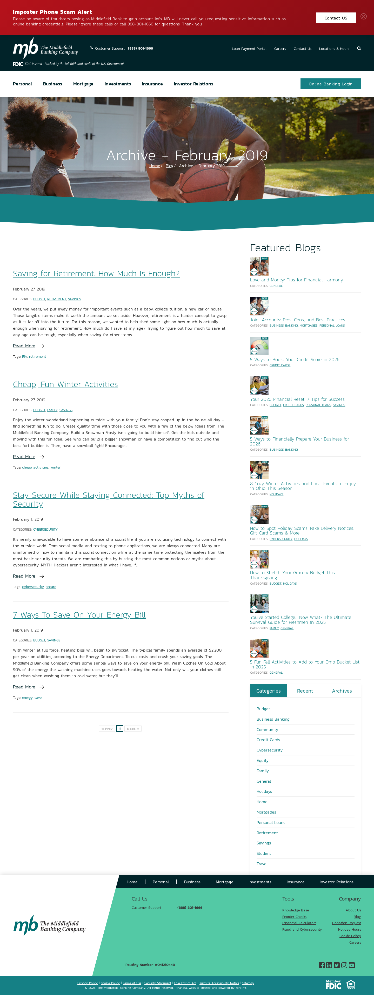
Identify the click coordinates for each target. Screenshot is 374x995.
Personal (22, 83)
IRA (24, 356)
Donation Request (346, 922)
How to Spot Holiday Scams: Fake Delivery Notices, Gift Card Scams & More (302, 530)
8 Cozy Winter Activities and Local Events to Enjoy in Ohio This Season (303, 486)
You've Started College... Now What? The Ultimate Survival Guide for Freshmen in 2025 (300, 619)
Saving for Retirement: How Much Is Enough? (96, 273)
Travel (262, 863)
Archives (342, 691)
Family (52, 409)
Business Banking (284, 325)
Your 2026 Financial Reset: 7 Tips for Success (297, 399)
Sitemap (248, 982)
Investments (118, 83)
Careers (280, 48)
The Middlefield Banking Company (121, 987)
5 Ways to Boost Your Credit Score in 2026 (294, 359)
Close (364, 17)
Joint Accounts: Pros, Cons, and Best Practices (297, 319)
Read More (24, 345)
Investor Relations (193, 83)
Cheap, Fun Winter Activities (65, 383)
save (38, 697)
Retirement (56, 299)
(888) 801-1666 (140, 48)
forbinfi (241, 987)
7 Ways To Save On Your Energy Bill (79, 614)
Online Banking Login (331, 83)
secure (51, 586)
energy (27, 697)
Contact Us (302, 48)
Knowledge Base (295, 910)
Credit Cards (280, 365)
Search (359, 48)
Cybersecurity (45, 529)
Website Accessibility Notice (219, 982)
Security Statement (157, 982)
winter (55, 467)
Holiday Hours (349, 929)
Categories (268, 691)
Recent (305, 691)
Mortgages (309, 325)
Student (264, 853)
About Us (353, 910)
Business (52, 83)
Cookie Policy (350, 935)
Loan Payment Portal (249, 48)
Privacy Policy (87, 982)
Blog (169, 165)
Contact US (336, 18)
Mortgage (83, 83)
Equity (263, 760)
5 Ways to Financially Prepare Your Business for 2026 (299, 441)
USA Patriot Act (185, 982)
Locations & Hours (334, 48)
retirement (37, 356)
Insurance (152, 83)
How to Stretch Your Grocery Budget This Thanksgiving (292, 575)
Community (267, 729)
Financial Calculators (299, 922)
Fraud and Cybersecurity (302, 929)
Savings (74, 299)
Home (154, 165)
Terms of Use (132, 982)
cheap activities (35, 467)
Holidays (276, 494)
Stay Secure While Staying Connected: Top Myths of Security (108, 499)
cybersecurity (33, 586)
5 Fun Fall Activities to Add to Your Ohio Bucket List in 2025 (304, 664)
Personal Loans (332, 325)
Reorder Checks (294, 916)
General (276, 285)
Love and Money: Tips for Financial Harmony (296, 279)
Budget (39, 299)
